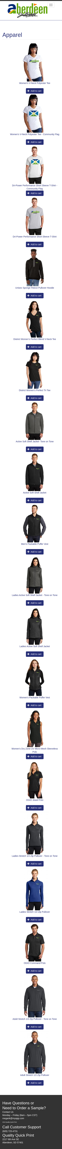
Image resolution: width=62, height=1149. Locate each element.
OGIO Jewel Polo (34, 800)
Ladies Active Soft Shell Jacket (35, 646)
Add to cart (34, 91)
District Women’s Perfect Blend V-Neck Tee (34, 339)
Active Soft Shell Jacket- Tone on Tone (35, 441)
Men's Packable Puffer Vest (34, 544)
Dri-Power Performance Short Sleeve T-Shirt (35, 236)
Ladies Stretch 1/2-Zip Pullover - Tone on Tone (34, 856)
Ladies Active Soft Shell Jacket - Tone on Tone (35, 595)
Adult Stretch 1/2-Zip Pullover (34, 1075)
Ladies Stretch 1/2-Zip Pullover (34, 912)
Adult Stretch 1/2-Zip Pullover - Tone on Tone (35, 1019)
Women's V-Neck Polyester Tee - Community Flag (34, 134)
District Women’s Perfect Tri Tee (34, 390)
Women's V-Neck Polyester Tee (34, 83)
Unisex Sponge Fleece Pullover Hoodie (34, 288)
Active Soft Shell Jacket (34, 492)
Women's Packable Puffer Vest (34, 697)
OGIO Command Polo (35, 963)
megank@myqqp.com (13, 1118)
